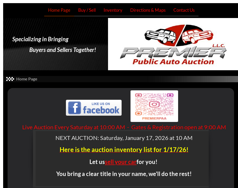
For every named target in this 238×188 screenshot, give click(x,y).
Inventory (113, 10)
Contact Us (184, 10)
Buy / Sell (87, 10)
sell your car (121, 161)
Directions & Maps (148, 10)
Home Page (59, 10)
